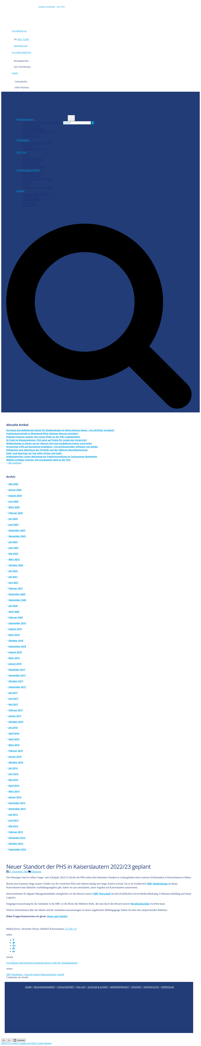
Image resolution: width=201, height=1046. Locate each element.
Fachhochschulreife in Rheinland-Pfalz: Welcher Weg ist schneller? (42, 433)
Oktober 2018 (15, 640)
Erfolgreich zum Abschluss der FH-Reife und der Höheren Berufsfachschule (47, 449)
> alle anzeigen (14, 462)
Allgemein (36, 871)
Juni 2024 (13, 524)
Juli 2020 (13, 605)
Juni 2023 (13, 547)
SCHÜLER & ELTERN (98, 986)
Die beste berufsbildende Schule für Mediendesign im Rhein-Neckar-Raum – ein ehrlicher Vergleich (60, 430)
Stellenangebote (32, 149)
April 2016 (13, 733)
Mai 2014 (13, 779)
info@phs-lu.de (20, 46)
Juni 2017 (13, 698)
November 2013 (17, 808)
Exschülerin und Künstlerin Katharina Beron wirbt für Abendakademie (42, 963)
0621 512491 (23, 39)
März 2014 (14, 791)
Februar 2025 (15, 512)
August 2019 (15, 628)
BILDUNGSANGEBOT (44, 986)
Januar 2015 (14, 756)
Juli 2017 (13, 692)
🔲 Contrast (19, 1040)
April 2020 (13, 611)
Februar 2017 (15, 710)
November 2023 (17, 536)
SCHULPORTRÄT (65, 986)
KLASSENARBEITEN (21, 52)
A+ (4, 1040)
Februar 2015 (15, 750)
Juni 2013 (13, 820)
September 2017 (17, 686)
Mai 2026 (13, 483)
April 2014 (13, 785)
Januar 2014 (14, 797)
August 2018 (15, 652)
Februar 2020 (15, 617)
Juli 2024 (13, 518)
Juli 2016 (13, 727)
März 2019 (14, 634)
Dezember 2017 (16, 669)
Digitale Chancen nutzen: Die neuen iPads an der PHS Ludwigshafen (43, 436)
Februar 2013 (15, 831)
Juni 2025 (13, 501)
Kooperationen (31, 136)
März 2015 (14, 744)
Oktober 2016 (15, 721)
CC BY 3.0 (71, 928)
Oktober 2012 (15, 843)
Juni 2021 (13, 582)
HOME (15, 73)
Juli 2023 (13, 541)
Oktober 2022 (15, 565)
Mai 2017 (13, 704)
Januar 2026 (14, 489)
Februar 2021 (15, 588)
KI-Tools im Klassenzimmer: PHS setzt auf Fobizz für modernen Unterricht (46, 440)
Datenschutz (30, 205)
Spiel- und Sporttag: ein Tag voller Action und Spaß (34, 453)
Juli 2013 (13, 814)
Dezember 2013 (16, 802)
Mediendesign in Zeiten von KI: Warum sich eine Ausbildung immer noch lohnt (49, 443)
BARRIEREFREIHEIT (119, 986)
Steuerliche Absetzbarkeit (38, 187)
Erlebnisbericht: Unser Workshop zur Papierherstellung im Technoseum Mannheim (51, 456)
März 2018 (14, 657)
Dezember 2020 (16, 594)
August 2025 (15, 495)
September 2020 (17, 599)
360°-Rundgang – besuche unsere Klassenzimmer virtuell (35, 974)
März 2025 (14, 507)
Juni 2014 (13, 773)
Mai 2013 (13, 826)
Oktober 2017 (15, 681)
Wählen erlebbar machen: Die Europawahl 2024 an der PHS (38, 459)
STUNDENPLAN (19, 31)
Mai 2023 (13, 553)
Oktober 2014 (15, 762)
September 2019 (17, 623)
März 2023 (14, 559)
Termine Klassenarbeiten (37, 179)
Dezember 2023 (16, 530)
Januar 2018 (14, 663)
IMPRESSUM (167, 986)
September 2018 (17, 646)
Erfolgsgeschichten (34, 167)
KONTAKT (136, 986)
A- (9, 1040)
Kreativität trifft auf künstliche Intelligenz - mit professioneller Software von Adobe (52, 446)
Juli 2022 (13, 570)
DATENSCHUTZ (151, 986)
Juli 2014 (13, 768)
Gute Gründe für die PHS (37, 143)
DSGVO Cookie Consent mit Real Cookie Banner (26, 1043)
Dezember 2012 (16, 837)
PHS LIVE (80, 986)
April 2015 (13, 739)
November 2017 (17, 675)
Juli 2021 (13, 576)
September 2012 (17, 849)
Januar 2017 (14, 715)
